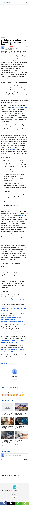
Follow (14, 378)
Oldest (22, 459)
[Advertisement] (14, 19)
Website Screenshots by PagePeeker (8, 501)
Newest (25, 459)
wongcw (7, 46)
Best (18, 459)
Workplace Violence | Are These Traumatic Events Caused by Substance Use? (13, 42)
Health (3, 37)
